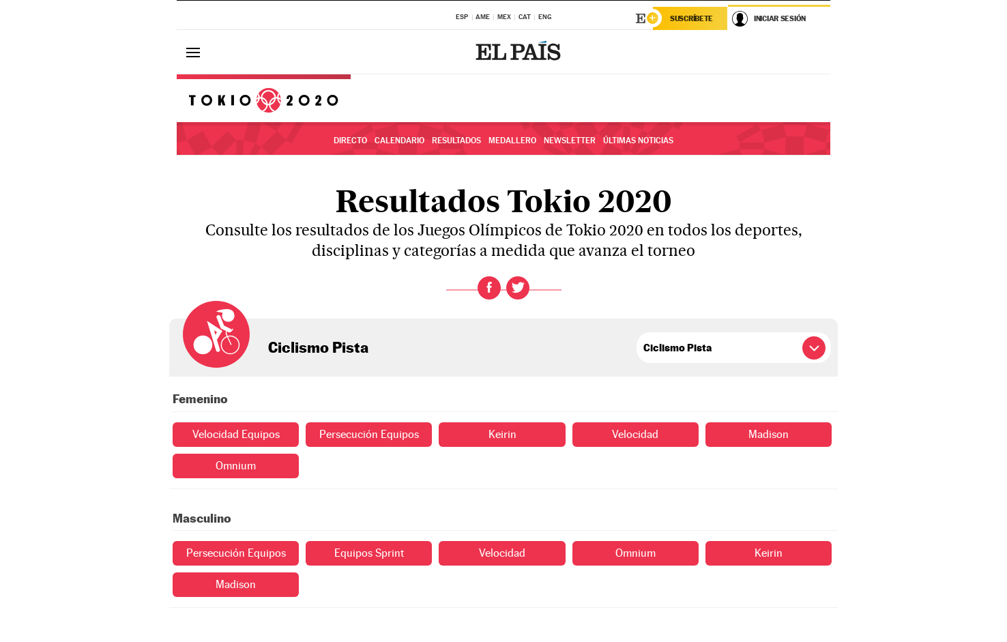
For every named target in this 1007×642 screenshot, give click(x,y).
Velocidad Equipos (236, 434)
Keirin (502, 434)
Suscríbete (691, 18)
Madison (768, 434)
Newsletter (570, 140)
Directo (350, 140)
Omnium (236, 465)
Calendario (399, 140)
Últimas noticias (638, 140)
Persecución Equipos (369, 434)
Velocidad (635, 434)
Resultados (456, 140)
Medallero (512, 140)
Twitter (517, 288)
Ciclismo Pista (318, 347)
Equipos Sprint (369, 552)
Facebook (489, 288)
